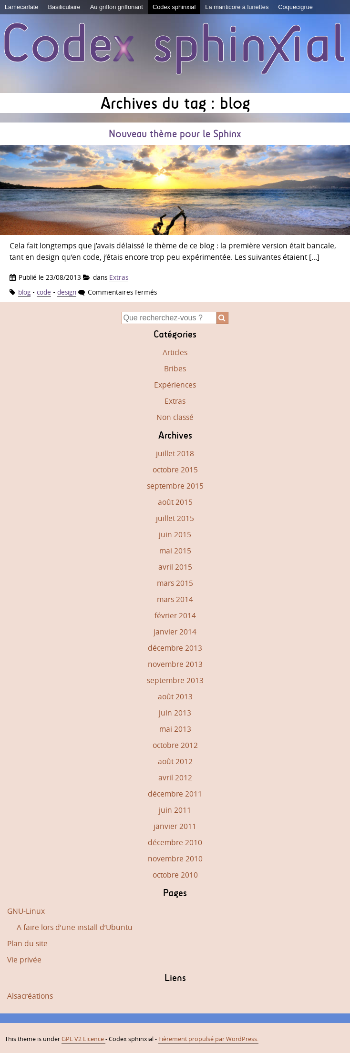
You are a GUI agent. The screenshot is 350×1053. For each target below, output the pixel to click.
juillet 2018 (175, 453)
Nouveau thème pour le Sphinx (175, 133)
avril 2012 (175, 777)
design (66, 291)
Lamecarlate (21, 6)
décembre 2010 (175, 842)
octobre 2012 (175, 745)
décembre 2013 (175, 648)
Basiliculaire (64, 6)
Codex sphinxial (174, 6)
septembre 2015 (175, 485)
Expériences (175, 384)
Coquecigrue (295, 6)
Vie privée (24, 959)
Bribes (175, 368)
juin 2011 (175, 810)
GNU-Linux (26, 911)
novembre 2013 (175, 664)
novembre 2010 (175, 858)
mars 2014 (175, 599)
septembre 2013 (175, 680)
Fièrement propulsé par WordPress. (208, 1038)
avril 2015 (175, 567)
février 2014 (175, 615)
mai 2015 (175, 550)
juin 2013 (175, 712)
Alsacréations (30, 996)
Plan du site (27, 943)
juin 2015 (175, 534)
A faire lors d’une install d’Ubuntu (75, 927)
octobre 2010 (175, 874)
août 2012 (175, 761)
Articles (175, 352)
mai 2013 (175, 729)
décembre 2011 (175, 793)
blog (24, 291)
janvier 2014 (175, 631)
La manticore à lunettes (236, 6)
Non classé (175, 417)
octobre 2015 (175, 469)
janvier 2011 (175, 826)
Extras (118, 277)
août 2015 (175, 502)
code (44, 291)
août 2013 (175, 696)
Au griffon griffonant (116, 6)
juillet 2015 (175, 518)
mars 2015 (175, 583)
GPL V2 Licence (83, 1038)
